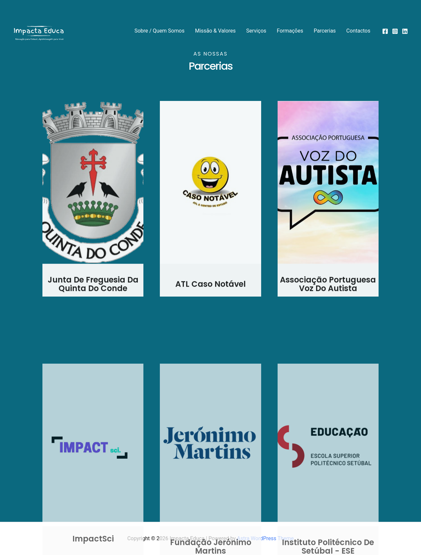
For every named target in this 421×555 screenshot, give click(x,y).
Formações (290, 31)
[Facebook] (385, 31)
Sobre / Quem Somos (160, 31)
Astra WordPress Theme (265, 538)
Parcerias (325, 31)
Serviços (256, 31)
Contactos (358, 31)
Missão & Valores (215, 31)
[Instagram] (395, 31)
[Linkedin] (405, 31)
